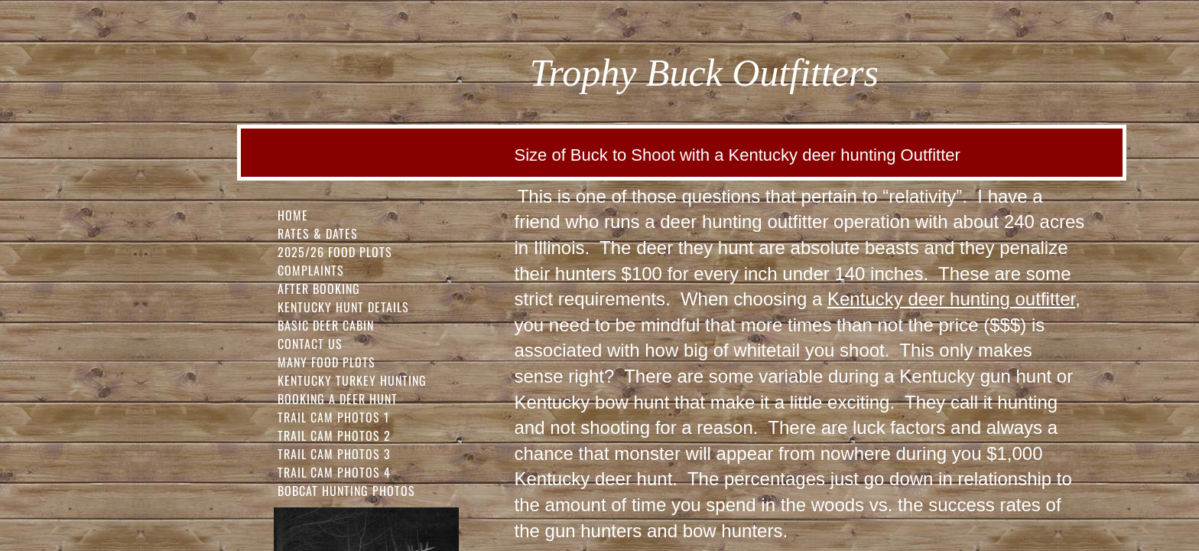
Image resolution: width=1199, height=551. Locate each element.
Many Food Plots (326, 362)
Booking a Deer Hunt (338, 399)
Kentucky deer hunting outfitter (951, 299)
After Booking (319, 288)
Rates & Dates (318, 233)
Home (293, 215)
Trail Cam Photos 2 (334, 435)
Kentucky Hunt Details (343, 307)
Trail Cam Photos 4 (334, 472)
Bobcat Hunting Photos (346, 490)
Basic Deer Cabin (326, 325)
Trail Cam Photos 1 (333, 417)
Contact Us (310, 343)
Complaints (311, 270)
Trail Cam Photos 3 (334, 454)
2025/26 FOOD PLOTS (335, 252)
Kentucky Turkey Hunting (352, 380)
